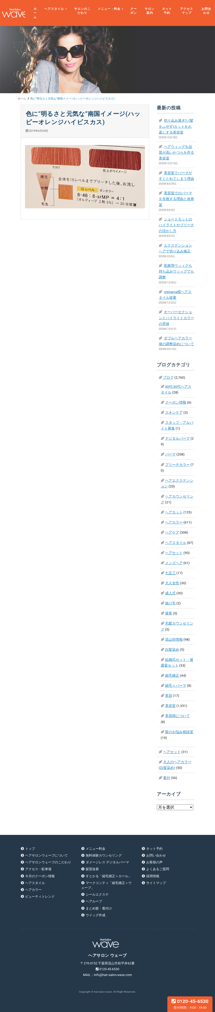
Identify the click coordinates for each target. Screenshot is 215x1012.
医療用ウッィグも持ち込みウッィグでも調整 (176, 271)
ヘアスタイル (54, 9)
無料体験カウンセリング (104, 855)
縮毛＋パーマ (175, 685)
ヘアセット (174, 553)
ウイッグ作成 (95, 915)
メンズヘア (174, 563)
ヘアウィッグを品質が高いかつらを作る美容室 (176, 152)
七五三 (170, 573)
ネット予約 (167, 11)
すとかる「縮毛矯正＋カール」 (109, 876)
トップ (30, 849)
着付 (166, 778)
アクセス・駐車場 (38, 869)
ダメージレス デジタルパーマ (107, 862)
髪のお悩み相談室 (179, 732)
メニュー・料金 (109, 9)
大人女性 (172, 583)
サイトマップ (156, 883)
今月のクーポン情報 (40, 876)
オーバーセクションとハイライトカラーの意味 (176, 317)
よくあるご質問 (157, 869)
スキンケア (174, 412)
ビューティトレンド (40, 896)
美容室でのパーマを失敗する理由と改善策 (176, 199)
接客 (168, 613)
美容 (168, 696)
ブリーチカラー (177, 465)
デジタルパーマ (177, 438)
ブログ (168, 377)
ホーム (35, 13)
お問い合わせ (156, 855)
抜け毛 (170, 603)
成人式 (170, 593)
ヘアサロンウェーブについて (46, 855)
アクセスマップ (186, 11)
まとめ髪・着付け (99, 908)
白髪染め (172, 649)
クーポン (133, 11)
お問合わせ (206, 11)
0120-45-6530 (189, 1003)
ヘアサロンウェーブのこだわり (48, 862)
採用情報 (152, 876)
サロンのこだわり (82, 11)
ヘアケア (172, 532)
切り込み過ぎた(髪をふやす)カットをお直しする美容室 (176, 126)
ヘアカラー (174, 522)
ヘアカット (174, 512)
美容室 (170, 706)
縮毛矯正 (172, 675)
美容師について (177, 716)
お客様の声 (154, 862)
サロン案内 (150, 11)
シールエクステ (97, 894)
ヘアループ (94, 901)
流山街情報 (174, 639)
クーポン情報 (175, 402)
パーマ (170, 454)
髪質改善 (92, 869)
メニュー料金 (95, 849)
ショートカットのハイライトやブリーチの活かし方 (176, 225)
